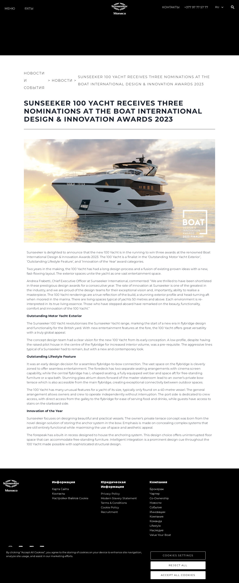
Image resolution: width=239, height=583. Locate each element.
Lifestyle (155, 525)
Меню (10, 8)
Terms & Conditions (114, 503)
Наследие (157, 530)
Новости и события (34, 80)
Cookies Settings (178, 555)
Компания (156, 516)
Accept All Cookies (178, 575)
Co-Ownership (159, 498)
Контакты (171, 7)
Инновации (157, 512)
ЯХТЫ (29, 8)
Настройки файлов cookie (70, 498)
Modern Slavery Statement (119, 498)
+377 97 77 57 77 (196, 7)
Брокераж (157, 489)
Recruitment (109, 512)
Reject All (178, 565)
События (156, 507)
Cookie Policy (110, 507)
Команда (156, 521)
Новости (155, 503)
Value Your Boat (160, 535)
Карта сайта (60, 489)
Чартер (155, 493)
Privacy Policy (110, 493)
